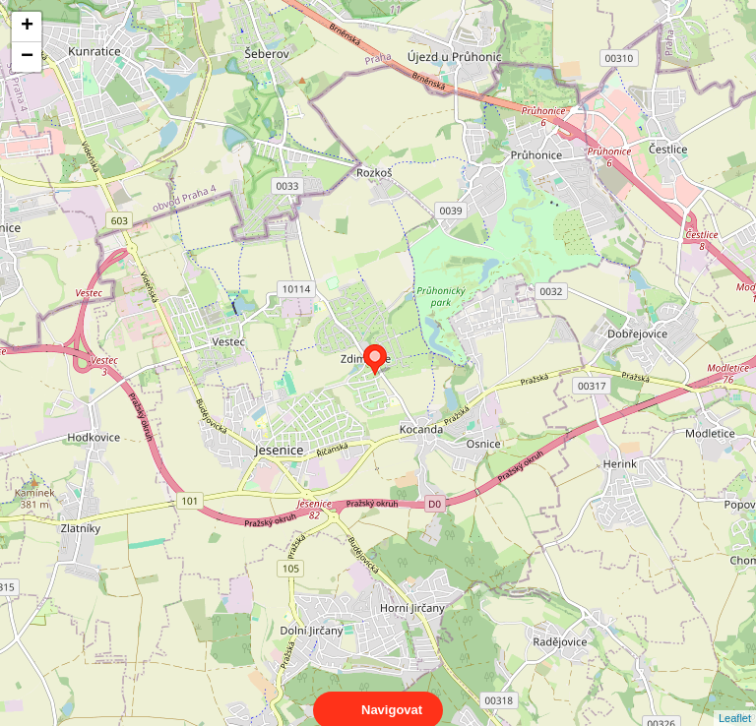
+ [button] (27, 26)
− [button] (27, 57)
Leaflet (735, 700)
